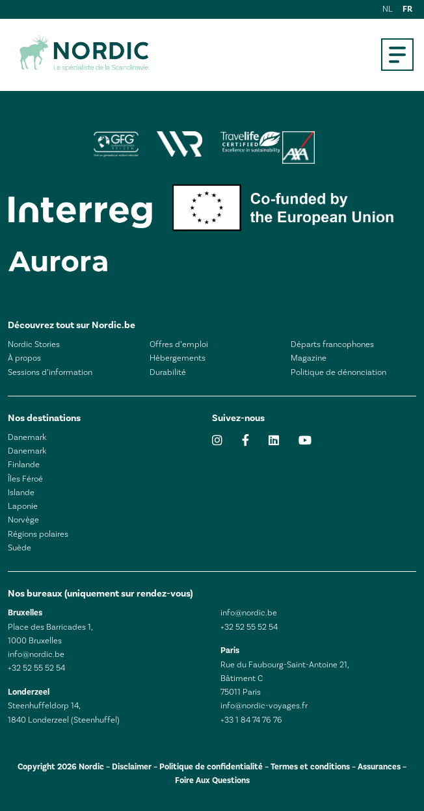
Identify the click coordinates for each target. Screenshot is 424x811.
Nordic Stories (34, 344)
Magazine (308, 358)
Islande (21, 492)
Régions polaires (38, 534)
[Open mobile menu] (397, 54)
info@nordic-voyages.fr (264, 706)
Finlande (24, 464)
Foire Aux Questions (212, 780)
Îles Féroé (25, 479)
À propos (24, 358)
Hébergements (177, 358)
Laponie (23, 506)
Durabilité (168, 372)
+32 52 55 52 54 (36, 668)
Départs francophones (332, 344)
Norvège (23, 520)
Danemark (27, 437)
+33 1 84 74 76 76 (251, 720)
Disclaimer (132, 767)
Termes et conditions (310, 767)
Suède (19, 548)
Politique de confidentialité (211, 767)
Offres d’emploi (179, 344)
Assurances (379, 767)
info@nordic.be (36, 654)
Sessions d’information (50, 372)
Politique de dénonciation (338, 372)
